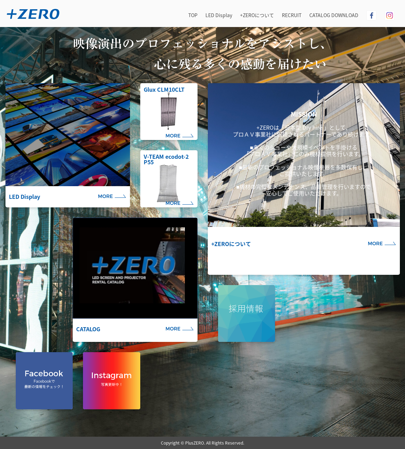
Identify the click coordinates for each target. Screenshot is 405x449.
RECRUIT (291, 15)
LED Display (218, 15)
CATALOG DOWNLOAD (333, 15)
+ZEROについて (257, 15)
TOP (193, 15)
